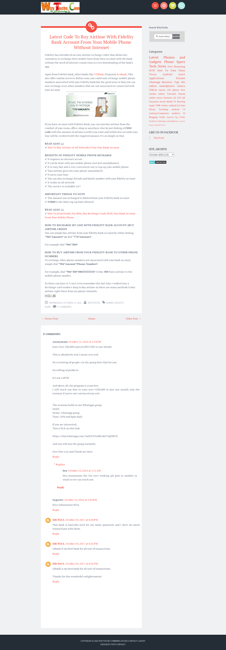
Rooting (181, 101)
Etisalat (180, 78)
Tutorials (171, 93)
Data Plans (178, 70)
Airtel (181, 74)
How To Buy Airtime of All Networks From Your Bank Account (83, 147)
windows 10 (178, 113)
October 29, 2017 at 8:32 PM (81, 543)
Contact (133, 641)
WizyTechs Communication (113, 641)
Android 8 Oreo (160, 125)
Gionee (162, 89)
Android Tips (172, 117)
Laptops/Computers (159, 113)
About (142, 641)
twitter (164, 105)
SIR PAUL (58, 519)
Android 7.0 (178, 109)
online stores (156, 97)
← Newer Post (50, 318)
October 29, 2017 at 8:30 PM (81, 519)
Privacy (121, 644)
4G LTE (177, 97)
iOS (169, 89)
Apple (152, 105)
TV (174, 101)
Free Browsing (176, 66)
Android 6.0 (174, 105)
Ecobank (122, 74)
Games (181, 86)
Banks (109, 302)
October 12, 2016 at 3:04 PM (80, 499)
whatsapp (154, 82)
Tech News (157, 66)
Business (168, 97)
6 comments (64, 306)
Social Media (166, 101)
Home (91, 318)
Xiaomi (181, 93)
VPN (158, 105)
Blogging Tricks (157, 117)
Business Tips (170, 82)
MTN (152, 70)
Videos (153, 89)
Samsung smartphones (168, 121)
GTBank (99, 74)
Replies (60, 464)
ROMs (182, 117)
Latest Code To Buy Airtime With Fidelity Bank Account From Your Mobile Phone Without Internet (91, 42)
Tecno (152, 74)
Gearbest (153, 121)
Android (167, 74)
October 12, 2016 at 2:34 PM (85, 341)
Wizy (113, 644)
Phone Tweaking (158, 109)
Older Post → (133, 318)
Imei (183, 105)
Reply (55, 456)
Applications (156, 78)
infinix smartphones (162, 86)
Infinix (161, 93)
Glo (183, 82)
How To (162, 70)
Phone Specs (174, 61)
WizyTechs (94, 302)
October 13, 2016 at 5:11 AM (84, 470)
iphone (175, 89)
